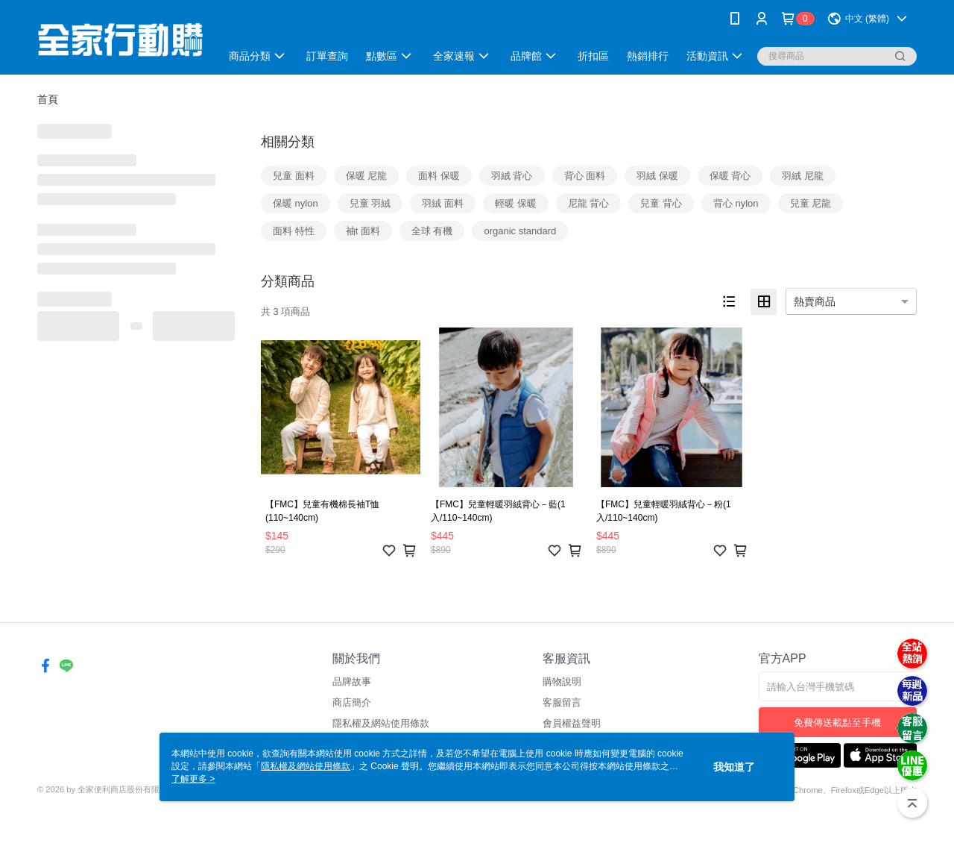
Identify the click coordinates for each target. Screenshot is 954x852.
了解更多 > (193, 779)
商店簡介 (351, 702)
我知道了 (734, 767)
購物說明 (562, 681)
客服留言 (562, 702)
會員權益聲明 (572, 723)
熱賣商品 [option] (814, 301)
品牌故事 (351, 681)
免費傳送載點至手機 (837, 722)
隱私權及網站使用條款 (380, 723)
